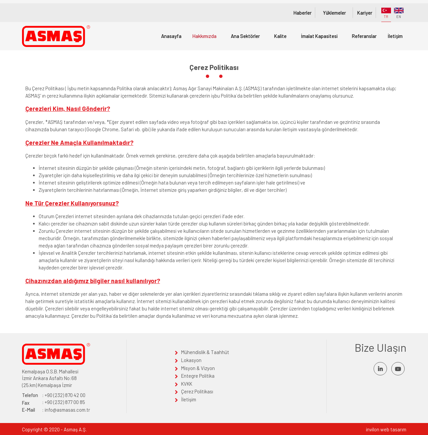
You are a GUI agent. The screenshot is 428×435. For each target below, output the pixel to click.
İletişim (395, 36)
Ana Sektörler (245, 36)
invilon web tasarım (386, 429)
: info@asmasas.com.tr (56, 409)
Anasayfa (171, 36)
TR (386, 13)
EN (399, 13)
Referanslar (364, 36)
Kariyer (364, 13)
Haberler (302, 13)
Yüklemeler (334, 13)
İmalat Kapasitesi (319, 36)
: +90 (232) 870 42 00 (53, 395)
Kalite (280, 36)
